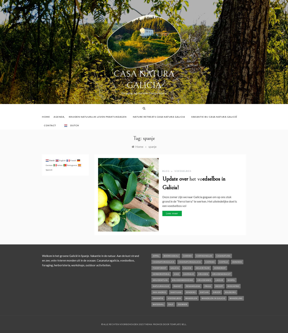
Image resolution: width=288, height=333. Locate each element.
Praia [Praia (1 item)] (208, 286)
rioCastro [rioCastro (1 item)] (233, 286)
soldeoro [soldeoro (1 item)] (230, 292)
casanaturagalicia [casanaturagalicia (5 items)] (190, 262)
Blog (166, 171)
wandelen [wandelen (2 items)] (191, 298)
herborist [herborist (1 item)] (220, 268)
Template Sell (178, 324)
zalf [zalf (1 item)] (170, 304)
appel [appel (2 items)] (156, 256)
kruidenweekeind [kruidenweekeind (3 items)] (182, 280)
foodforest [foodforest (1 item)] (159, 268)
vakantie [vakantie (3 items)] (158, 298)
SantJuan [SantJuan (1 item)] (175, 292)
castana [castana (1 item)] (210, 262)
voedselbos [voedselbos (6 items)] (174, 298)
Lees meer (172, 213)
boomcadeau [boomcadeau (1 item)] (171, 256)
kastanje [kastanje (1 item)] (188, 274)
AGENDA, (59, 116)
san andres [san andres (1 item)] (159, 292)
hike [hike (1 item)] (176, 274)
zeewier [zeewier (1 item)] (182, 304)
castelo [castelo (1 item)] (223, 262)
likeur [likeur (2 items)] (219, 280)
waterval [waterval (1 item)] (158, 304)
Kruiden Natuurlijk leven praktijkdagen (99, 116)
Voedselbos (182, 171)
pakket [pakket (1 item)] (177, 286)
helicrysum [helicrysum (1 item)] (203, 268)
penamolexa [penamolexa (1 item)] (193, 286)
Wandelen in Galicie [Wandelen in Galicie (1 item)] (213, 298)
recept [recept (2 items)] (219, 286)
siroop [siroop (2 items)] (217, 292)
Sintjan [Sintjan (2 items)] (204, 292)
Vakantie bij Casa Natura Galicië (214, 116)
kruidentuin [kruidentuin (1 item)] (160, 280)
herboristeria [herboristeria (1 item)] (161, 274)
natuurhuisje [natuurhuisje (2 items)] (161, 286)
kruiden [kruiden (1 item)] (203, 274)
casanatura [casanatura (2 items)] (224, 256)
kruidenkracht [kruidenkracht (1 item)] (222, 274)
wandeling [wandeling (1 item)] (236, 298)
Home (46, 116)
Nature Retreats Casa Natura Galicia (160, 116)
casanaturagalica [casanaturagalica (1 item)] (163, 262)
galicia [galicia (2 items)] (175, 268)
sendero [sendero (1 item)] (191, 292)
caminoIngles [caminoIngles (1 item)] (204, 256)
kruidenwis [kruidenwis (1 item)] (204, 280)
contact (51, 125)
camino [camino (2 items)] (187, 256)
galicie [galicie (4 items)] (187, 268)
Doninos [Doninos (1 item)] (237, 262)
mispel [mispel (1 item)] (231, 280)
